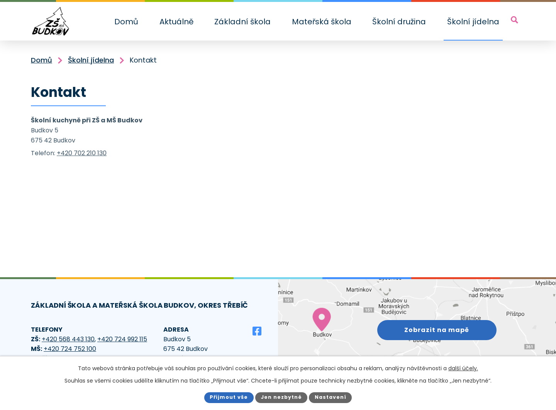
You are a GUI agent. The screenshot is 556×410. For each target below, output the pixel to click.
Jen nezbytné (281, 397)
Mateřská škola (321, 21)
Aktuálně (176, 21)
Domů (126, 21)
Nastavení (330, 397)
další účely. (463, 368)
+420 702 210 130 (82, 153)
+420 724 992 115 (122, 339)
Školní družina (399, 21)
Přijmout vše (229, 397)
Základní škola (242, 21)
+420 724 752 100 (70, 348)
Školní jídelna (473, 21)
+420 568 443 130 (68, 339)
